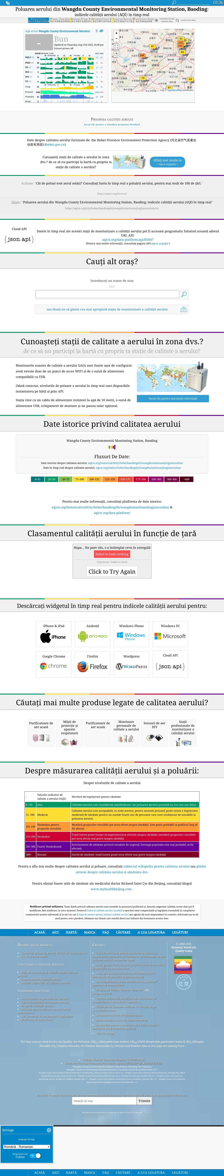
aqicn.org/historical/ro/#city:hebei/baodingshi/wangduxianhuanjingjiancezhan (110, 507)
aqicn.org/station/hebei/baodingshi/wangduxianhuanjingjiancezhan (138, 467)
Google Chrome (53, 713)
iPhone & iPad (53, 682)
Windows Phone (131, 682)
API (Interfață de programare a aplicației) (47, 1163)
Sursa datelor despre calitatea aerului (44, 1145)
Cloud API (170, 712)
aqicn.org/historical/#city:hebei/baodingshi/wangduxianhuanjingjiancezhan (135, 463)
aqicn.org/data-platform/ (112, 513)
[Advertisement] (112, 545)
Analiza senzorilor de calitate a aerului (45, 1129)
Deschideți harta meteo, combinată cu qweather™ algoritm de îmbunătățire (125, 1130)
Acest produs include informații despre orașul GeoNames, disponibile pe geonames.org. (123, 1121)
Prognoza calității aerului (37, 1152)
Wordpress (131, 713)
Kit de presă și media (34, 1103)
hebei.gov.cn (55, 144)
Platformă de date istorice (37, 1166)
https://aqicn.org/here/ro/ (112, 193)
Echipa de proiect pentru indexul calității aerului (103, 1061)
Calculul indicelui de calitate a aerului (45, 1149)
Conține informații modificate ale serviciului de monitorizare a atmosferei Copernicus (124, 1146)
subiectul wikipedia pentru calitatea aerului (156, 1013)
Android (92, 682)
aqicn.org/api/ (159, 243)
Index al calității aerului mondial (105, 1057)
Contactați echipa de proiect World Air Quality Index (54, 1099)
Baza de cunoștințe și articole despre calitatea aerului (48, 1120)
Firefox (92, 713)
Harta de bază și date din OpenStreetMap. (122, 1166)
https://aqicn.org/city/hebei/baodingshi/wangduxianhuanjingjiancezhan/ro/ (112, 208)
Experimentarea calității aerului (41, 1126)
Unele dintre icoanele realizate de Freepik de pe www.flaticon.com (124, 1155)
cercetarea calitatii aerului (41, 1111)
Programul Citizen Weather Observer (119, 1136)
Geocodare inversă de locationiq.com (119, 1162)
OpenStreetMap (174, 90)
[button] (180, 48)
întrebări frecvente (34, 1137)
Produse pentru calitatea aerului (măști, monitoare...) (44, 1157)
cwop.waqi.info (102, 1140)
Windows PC (170, 682)
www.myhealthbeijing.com (111, 1036)
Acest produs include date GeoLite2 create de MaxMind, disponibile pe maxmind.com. (129, 1113)
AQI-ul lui (70, 31)
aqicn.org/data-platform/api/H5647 (128, 239)
